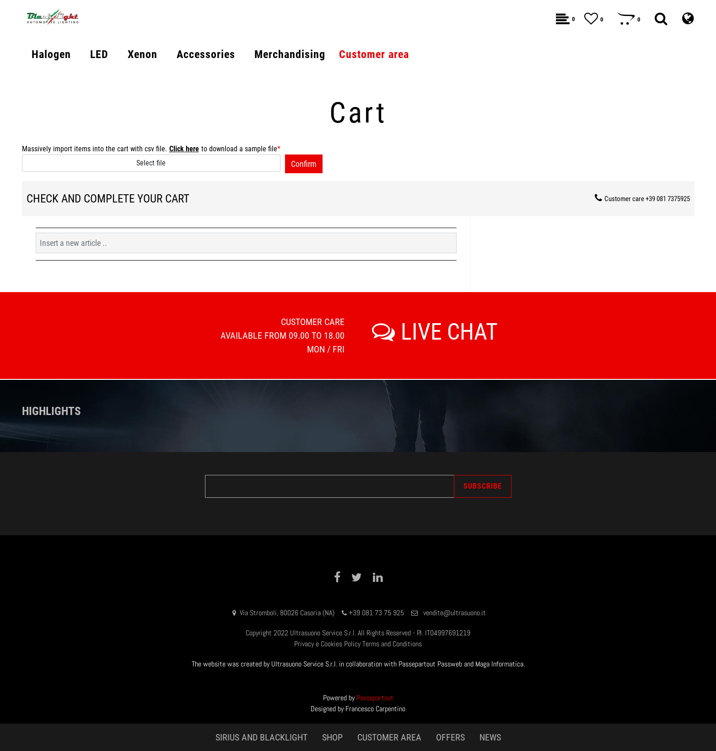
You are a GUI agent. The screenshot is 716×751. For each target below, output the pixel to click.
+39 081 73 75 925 (376, 613)
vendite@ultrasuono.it (454, 613)
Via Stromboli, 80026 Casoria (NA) (287, 613)
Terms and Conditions (392, 644)
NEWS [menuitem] (490, 737)
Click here (184, 148)
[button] (304, 163)
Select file (151, 163)
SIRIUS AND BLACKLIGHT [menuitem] (261, 737)
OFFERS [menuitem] (450, 737)
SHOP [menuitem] (332, 737)
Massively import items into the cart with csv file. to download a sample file (151, 149)
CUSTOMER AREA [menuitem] (389, 737)
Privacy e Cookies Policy (327, 644)
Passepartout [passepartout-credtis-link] (374, 698)
